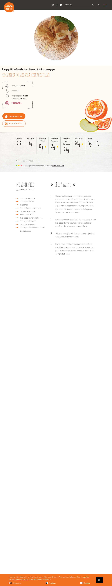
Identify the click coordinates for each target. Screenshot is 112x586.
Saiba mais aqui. (58, 166)
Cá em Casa (15, 69)
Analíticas (52, 583)
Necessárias (17, 583)
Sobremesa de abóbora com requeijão (42, 69)
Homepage (6, 69)
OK (99, 580)
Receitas (24, 69)
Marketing (87, 583)
